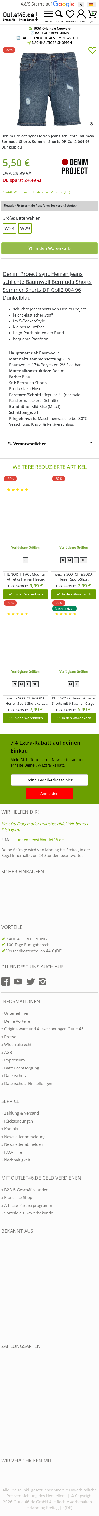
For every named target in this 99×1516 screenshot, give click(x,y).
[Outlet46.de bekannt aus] (5, 1286)
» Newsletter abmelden (22, 1144)
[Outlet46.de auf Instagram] (42, 981)
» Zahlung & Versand (20, 1113)
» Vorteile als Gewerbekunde (27, 1213)
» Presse (8, 1036)
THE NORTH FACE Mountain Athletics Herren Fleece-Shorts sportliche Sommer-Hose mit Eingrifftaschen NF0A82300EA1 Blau (25, 577)
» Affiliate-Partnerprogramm (26, 1205)
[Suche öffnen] (59, 16)
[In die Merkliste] (92, 51)
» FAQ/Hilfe (11, 1152)
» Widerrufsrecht (16, 1044)
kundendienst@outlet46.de (39, 839)
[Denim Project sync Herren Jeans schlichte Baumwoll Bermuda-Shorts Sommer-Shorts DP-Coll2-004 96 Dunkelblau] (49, 88)
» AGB (6, 1052)
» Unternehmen (15, 1013)
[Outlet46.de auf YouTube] (18, 981)
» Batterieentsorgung (20, 1067)
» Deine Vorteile (15, 1021)
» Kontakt (9, 1128)
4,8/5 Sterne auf (47, 4)
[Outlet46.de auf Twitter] (30, 981)
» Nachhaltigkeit (15, 1159)
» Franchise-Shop (16, 1197)
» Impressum (13, 1060)
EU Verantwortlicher (26, 443)
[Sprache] (91, 4)
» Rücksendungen (17, 1121)
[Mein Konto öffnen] (81, 16)
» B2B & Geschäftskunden (24, 1189)
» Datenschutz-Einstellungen (26, 1083)
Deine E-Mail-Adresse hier (49, 779)
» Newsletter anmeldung (23, 1136)
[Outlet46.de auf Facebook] (5, 981)
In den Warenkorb (49, 248)
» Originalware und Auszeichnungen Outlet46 (42, 1028)
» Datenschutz (14, 1075)
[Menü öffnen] (48, 16)
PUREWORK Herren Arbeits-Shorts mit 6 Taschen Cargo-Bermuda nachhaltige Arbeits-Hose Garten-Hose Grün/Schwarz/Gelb (74, 701)
